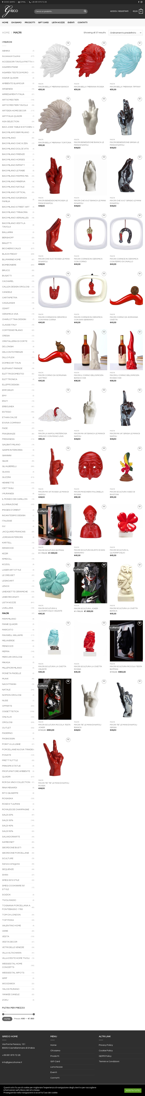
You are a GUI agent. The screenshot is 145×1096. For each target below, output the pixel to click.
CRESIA (6, 336)
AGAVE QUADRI (10, 78)
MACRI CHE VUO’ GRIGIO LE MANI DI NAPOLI (125, 202)
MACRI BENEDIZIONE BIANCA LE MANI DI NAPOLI (89, 143)
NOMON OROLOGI (11, 695)
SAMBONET (8, 842)
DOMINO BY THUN (11, 363)
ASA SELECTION (10, 121)
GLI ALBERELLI (9, 466)
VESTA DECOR (9, 942)
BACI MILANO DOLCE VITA (15, 149)
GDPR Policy (105, 1056)
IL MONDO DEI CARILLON (14, 499)
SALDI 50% (7, 831)
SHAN (5, 875)
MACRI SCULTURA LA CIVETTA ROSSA (88, 667)
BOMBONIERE (9, 265)
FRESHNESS (8, 439)
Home (5, 22)
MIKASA (6, 662)
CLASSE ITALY (9, 325)
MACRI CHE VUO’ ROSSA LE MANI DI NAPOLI (54, 260)
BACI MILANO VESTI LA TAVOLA (13, 225)
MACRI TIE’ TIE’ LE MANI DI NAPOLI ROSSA (53, 784)
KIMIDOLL (7, 559)
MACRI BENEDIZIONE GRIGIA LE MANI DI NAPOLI (124, 143)
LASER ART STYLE (11, 570)
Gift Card (43, 22)
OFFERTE (7, 706)
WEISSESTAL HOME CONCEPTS (12, 965)
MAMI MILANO (9, 619)
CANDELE (7, 292)
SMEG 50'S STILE (10, 880)
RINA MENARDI (9, 787)
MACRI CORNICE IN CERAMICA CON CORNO (88, 260)
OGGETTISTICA (10, 711)
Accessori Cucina (11, 56)
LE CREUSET (8, 575)
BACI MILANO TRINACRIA (15, 212)
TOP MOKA (8, 920)
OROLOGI (7, 722)
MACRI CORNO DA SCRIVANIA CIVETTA (124, 318)
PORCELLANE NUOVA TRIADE (17, 749)
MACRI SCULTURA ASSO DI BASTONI (122, 493)
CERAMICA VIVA (10, 314)
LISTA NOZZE (9, 602)
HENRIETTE (8, 483)
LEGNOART (8, 581)
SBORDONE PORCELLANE (15, 853)
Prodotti (30, 22)
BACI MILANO (9, 138)
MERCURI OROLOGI (12, 657)
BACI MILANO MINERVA (13, 181)
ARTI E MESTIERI (10, 100)
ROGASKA (7, 798)
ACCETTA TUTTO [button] (133, 1090)
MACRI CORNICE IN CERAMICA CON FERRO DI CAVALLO (124, 260)
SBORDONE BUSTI (11, 847)
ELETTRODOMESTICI (13, 374)
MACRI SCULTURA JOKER (86, 608)
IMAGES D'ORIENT (11, 510)
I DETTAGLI (8, 488)
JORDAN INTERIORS (12, 537)
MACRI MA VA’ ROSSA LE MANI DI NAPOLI (53, 493)
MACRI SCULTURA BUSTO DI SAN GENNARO (89, 551)
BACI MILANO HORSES (13, 159)
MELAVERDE (8, 640)
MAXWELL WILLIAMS (12, 635)
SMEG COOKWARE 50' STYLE (13, 887)
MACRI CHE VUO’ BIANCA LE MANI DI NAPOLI (90, 202)
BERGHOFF (8, 237)
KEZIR (5, 553)
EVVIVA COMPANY (11, 423)
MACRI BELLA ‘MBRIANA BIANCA (53, 87)
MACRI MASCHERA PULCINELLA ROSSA (89, 493)
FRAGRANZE (8, 434)
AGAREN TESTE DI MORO (15, 72)
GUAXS (6, 472)
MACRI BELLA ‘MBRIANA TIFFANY (125, 87)
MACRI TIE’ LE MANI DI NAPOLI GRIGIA (123, 726)
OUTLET (6, 728)
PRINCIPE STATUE (11, 766)
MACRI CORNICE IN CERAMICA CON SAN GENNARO (88, 318)
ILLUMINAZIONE (10, 504)
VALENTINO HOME (11, 925)
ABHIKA (6, 51)
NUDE (5, 700)
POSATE (6, 755)
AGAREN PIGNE (10, 67)
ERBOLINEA (8, 406)
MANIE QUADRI (9, 624)
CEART (5, 308)
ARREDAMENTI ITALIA (13, 94)
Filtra (7, 1019)
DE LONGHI (7, 346)
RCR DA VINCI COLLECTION (16, 782)
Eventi (71, 22)
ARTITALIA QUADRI (12, 116)
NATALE (6, 690)
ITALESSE (7, 521)
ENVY (5, 401)
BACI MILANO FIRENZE (13, 154)
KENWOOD (8, 548)
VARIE (5, 931)
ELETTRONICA (9, 379)
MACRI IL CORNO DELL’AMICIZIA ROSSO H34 (124, 376)
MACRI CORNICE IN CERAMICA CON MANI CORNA (52, 318)
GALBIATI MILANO (11, 444)
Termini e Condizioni (109, 1061)
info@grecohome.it (12, 1062)
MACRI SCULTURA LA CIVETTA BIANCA (124, 609)
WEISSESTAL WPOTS (13, 973)
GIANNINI (6, 455)
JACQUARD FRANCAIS (13, 532)
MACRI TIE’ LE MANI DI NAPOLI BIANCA (87, 726)
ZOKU (5, 1000)
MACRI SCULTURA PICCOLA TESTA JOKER (54, 726)
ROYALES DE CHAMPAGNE (15, 809)
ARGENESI (7, 89)
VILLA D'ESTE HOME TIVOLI (16, 958)
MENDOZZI (7, 646)
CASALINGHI (8, 303)
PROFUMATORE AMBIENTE (16, 771)
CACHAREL (8, 281)
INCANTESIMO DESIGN (13, 515)
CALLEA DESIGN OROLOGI (15, 287)
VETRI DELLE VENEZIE (13, 947)
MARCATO (7, 630)
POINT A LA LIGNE (11, 744)
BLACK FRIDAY (9, 254)
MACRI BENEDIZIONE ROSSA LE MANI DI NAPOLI (53, 202)
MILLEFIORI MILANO (12, 668)
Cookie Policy (106, 1050)
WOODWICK (8, 983)
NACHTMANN (9, 684)
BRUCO (6, 270)
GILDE (5, 461)
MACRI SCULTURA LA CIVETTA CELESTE (52, 667)
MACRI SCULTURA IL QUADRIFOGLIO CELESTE (50, 609)
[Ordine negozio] (125, 32)
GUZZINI (6, 477)
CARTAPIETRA (9, 297)
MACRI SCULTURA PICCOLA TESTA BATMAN (126, 667)
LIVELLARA (7, 608)
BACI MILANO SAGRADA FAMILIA (14, 200)
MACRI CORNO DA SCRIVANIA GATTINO (52, 376)
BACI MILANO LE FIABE (13, 170)
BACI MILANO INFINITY (13, 165)
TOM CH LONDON (11, 915)
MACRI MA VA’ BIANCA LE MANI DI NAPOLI (89, 434)
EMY (4, 395)
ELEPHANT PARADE (12, 368)
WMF (4, 978)
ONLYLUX (7, 717)
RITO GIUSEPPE (10, 793)
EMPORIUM (7, 390)
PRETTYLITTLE (10, 760)
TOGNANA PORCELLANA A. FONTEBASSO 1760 (16, 907)
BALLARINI (7, 232)
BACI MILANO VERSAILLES (15, 218)
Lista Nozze (58, 22)
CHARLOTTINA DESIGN (14, 319)
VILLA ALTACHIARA (12, 953)
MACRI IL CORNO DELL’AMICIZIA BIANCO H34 (89, 376)
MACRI (5, 613)
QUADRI (6, 777)
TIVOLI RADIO (9, 900)
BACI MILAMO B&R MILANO (15, 132)
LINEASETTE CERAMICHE (15, 591)
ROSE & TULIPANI (11, 804)
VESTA (5, 936)
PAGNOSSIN (8, 738)
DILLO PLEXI (8, 357)
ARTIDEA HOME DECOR (14, 110)
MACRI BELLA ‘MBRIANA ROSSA (89, 87)
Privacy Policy (106, 1045)
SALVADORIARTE (11, 837)
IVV (3, 526)
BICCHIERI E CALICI (11, 248)
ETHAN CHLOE (9, 417)
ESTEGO (6, 412)
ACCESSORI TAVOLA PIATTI (16, 62)
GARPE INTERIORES (12, 450)
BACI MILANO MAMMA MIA (15, 176)
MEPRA (5, 651)
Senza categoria (11, 864)
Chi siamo (16, 22)
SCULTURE (7, 858)
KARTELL (7, 543)
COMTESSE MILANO (12, 330)
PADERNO (7, 733)
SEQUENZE (8, 869)
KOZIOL (6, 564)
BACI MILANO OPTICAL (14, 192)
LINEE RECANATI (10, 597)
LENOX (5, 586)
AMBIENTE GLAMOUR (13, 83)
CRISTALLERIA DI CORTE (14, 341)
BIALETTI (6, 243)
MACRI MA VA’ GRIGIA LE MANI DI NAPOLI (125, 434)
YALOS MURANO (10, 989)
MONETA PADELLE (11, 673)
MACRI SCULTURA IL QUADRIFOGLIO (119, 551)
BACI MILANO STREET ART (16, 207)
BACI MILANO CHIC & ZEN (15, 143)
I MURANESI (8, 493)
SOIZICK (6, 895)
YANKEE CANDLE (11, 994)
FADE (5, 428)
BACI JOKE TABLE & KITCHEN (17, 127)
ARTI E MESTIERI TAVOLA (15, 105)
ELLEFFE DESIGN (10, 384)
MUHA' (5, 679)
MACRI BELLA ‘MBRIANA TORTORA (54, 143)
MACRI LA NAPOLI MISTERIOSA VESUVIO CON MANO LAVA (52, 434)
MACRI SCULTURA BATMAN (51, 550)
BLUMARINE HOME (11, 259)
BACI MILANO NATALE (13, 187)
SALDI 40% (7, 826)
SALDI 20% (7, 815)
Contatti (82, 22)
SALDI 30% (7, 820)
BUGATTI (7, 276)
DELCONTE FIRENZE (12, 352)
